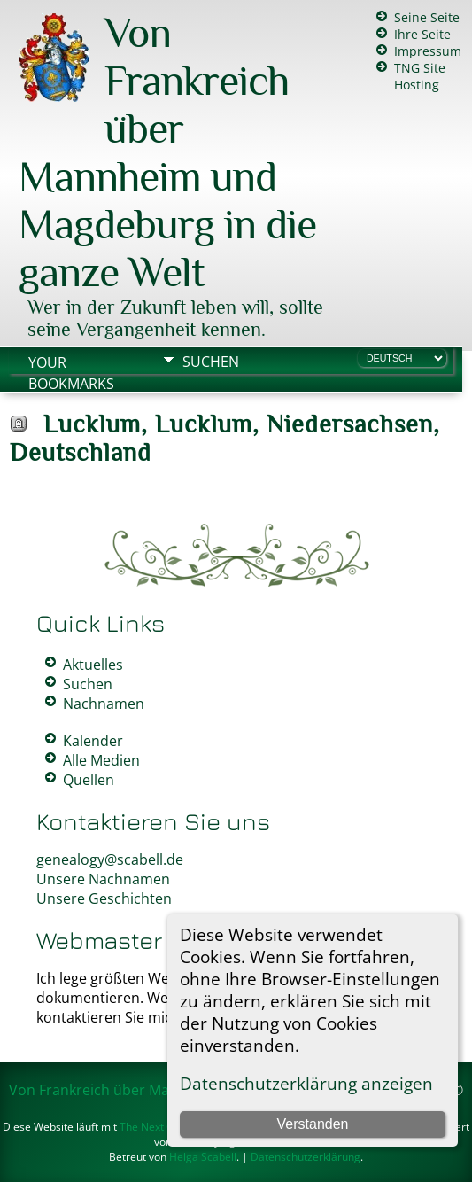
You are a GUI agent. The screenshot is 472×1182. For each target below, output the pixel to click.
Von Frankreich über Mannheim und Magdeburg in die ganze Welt (167, 152)
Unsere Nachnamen (103, 879)
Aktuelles (93, 664)
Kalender (93, 740)
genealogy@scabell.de (109, 859)
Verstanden (313, 1123)
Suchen (210, 361)
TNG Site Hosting (419, 76)
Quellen (88, 779)
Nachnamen (103, 703)
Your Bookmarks (71, 364)
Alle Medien (101, 760)
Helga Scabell (202, 1156)
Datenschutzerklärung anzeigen (306, 1083)
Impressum (427, 51)
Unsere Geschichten (104, 898)
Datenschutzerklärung (305, 1156)
